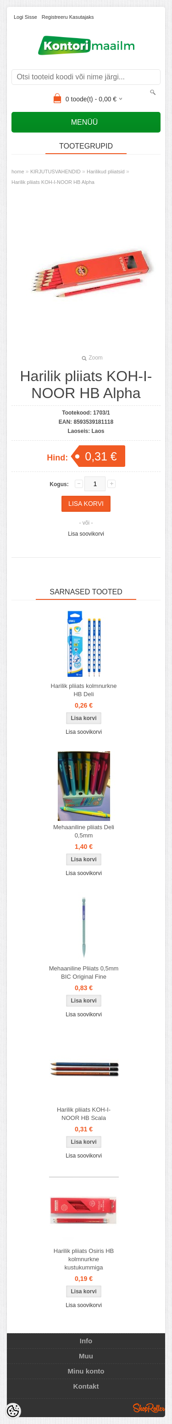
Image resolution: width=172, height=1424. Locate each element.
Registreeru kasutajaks (68, 17)
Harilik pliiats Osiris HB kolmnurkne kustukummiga (84, 1259)
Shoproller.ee (149, 1408)
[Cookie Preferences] (13, 1411)
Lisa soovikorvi (86, 534)
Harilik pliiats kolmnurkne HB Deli (84, 690)
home (17, 171)
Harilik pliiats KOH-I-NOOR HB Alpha (52, 182)
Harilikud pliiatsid (106, 171)
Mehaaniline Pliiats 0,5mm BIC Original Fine (84, 972)
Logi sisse (25, 17)
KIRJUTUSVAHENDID (55, 171)
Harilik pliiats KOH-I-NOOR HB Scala (84, 1113)
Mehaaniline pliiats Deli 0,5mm (83, 831)
